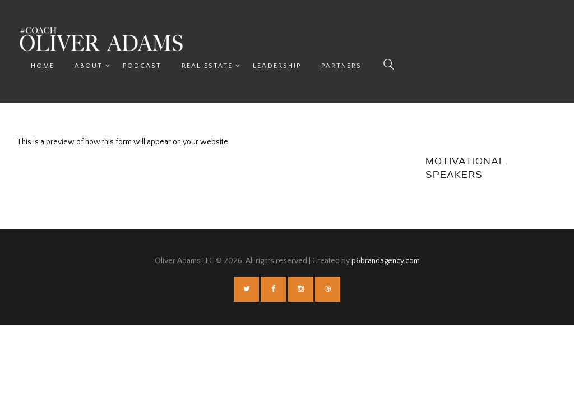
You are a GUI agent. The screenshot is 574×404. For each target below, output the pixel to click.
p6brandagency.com (385, 235)
